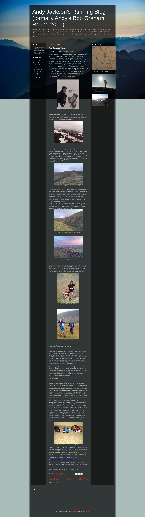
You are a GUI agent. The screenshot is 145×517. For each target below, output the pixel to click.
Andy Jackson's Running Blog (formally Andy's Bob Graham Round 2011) (69, 18)
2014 (36, 67)
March (38, 71)
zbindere (75, 511)
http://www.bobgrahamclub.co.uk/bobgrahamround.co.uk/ (39, 52)
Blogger (87, 511)
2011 (36, 60)
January (38, 69)
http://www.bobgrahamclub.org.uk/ (39, 47)
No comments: (68, 474)
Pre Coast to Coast (57, 48)
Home (68, 479)
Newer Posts (53, 479)
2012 (36, 62)
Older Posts (83, 479)
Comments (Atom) (61, 482)
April (37, 78)
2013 (36, 64)
